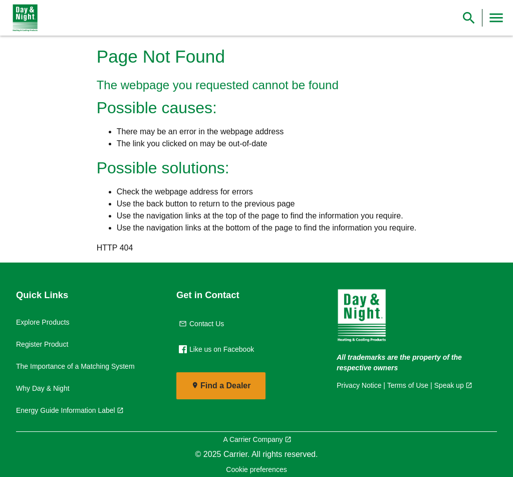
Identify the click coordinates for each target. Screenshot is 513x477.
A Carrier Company (253, 439)
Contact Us (201, 324)
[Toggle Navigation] (496, 18)
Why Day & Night (43, 388)
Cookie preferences (256, 469)
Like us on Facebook (216, 349)
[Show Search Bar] (469, 18)
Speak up (449, 385)
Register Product (42, 344)
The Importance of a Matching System (75, 366)
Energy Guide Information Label (65, 410)
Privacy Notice (359, 385)
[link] (23, 18)
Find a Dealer (225, 385)
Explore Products (43, 322)
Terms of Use (407, 385)
